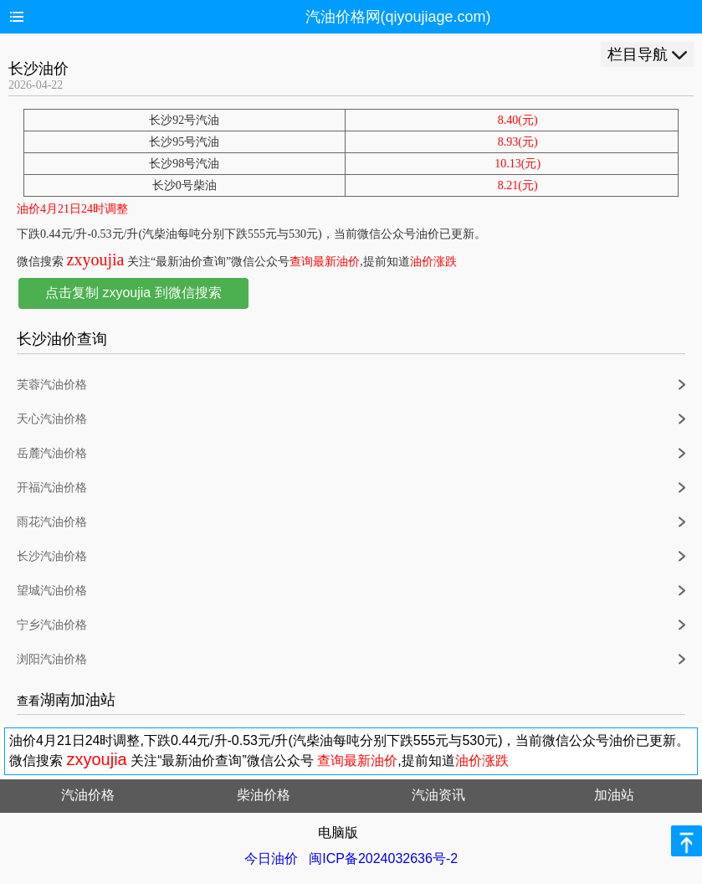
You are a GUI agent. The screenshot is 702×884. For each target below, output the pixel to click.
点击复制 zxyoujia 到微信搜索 (133, 292)
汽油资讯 (438, 795)
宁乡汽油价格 (52, 625)
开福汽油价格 (52, 487)
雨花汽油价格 (52, 522)
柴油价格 (263, 795)
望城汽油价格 (52, 590)
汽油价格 (88, 795)
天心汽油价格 (52, 419)
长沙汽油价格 (52, 556)
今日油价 (271, 858)
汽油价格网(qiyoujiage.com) (398, 16)
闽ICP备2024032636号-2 (383, 858)
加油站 (614, 795)
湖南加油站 (77, 699)
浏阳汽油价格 (52, 659)
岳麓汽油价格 (52, 453)
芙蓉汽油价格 (52, 384)
